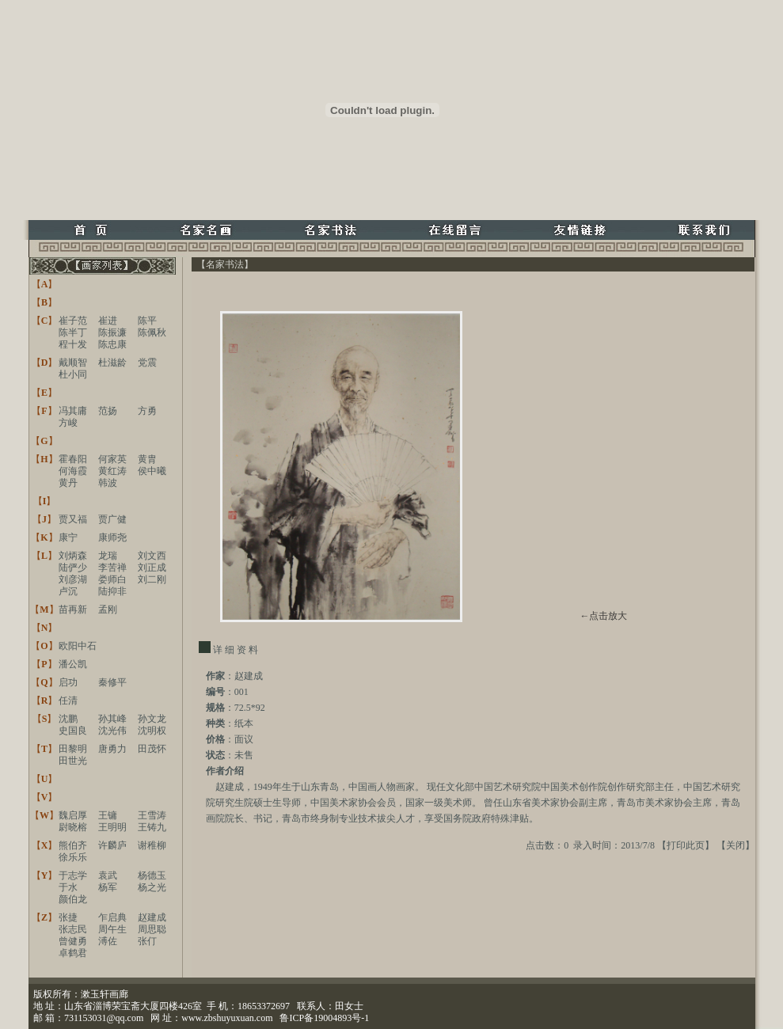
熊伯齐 (73, 845)
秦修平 (112, 682)
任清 (68, 700)
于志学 (73, 875)
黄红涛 (112, 471)
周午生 (112, 929)
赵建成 (152, 917)
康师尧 (112, 537)
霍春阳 (73, 459)
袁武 (107, 875)
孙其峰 (112, 718)
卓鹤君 (73, 953)
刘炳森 (73, 555)
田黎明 (73, 748)
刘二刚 (152, 579)
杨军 (107, 887)
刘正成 (152, 567)
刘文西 (152, 555)
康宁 (68, 537)
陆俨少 (73, 567)
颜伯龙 (73, 899)
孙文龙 (152, 718)
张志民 (73, 929)
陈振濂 (112, 332)
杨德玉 (152, 875)
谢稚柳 (152, 845)
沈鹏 (68, 718)
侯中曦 (152, 471)
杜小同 (73, 374)
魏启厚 (73, 815)
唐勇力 (112, 748)
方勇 (147, 410)
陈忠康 (112, 344)
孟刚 (107, 609)
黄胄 (147, 459)
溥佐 (107, 941)
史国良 (73, 730)
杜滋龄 (112, 362)
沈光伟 (112, 730)
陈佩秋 (152, 332)
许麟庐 (112, 845)
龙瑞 (107, 555)
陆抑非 (112, 591)
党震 (147, 362)
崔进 (107, 320)
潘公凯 (73, 664)
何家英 (112, 459)
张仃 (147, 941)
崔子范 (73, 320)
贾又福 (73, 519)
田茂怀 (152, 748)
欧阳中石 (78, 645)
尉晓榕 (73, 827)
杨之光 (152, 887)
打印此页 (686, 845)
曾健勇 (73, 941)
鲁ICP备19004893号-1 (324, 1017)
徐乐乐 (73, 857)
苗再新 (73, 609)
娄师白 (112, 579)
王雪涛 (152, 815)
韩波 (107, 482)
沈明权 (152, 730)
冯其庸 (73, 410)
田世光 (73, 760)
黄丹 (68, 482)
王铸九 (152, 827)
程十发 (73, 344)
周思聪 (152, 929)
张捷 (68, 917)
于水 (68, 887)
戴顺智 (73, 362)
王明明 (112, 827)
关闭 (735, 845)
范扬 (107, 410)
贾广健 (112, 519)
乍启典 (112, 917)
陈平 (147, 320)
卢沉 (68, 591)
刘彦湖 (73, 579)
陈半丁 (73, 332)
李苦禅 (112, 567)
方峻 (68, 422)
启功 (68, 682)
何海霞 (73, 471)
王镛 (107, 815)
